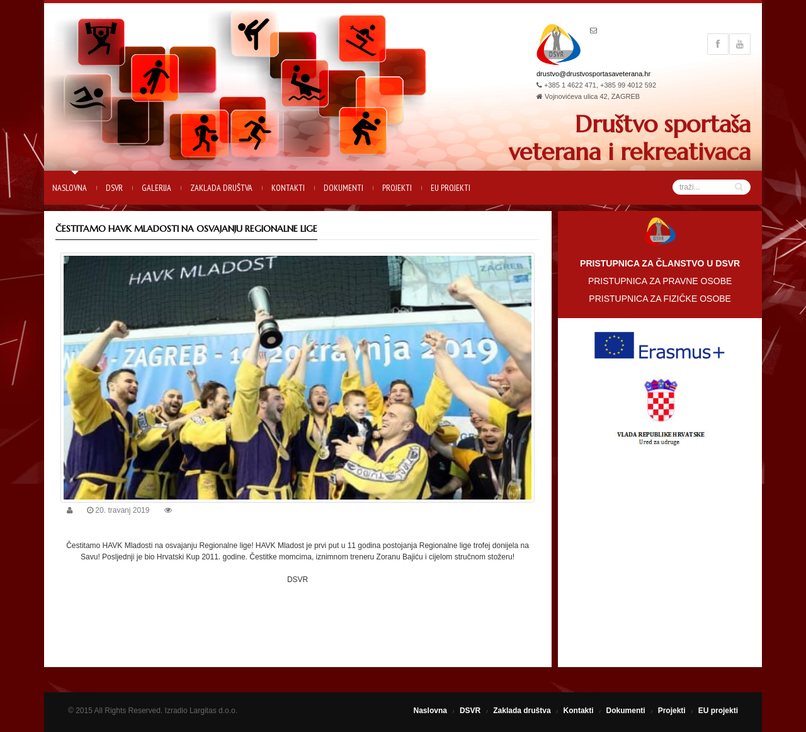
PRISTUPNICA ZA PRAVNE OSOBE (660, 281)
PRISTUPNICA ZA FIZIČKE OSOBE (660, 299)
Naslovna (69, 187)
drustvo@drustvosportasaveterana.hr (593, 73)
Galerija (156, 187)
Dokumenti (343, 187)
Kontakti (288, 187)
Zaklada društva (221, 187)
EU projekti (450, 187)
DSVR (114, 187)
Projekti (397, 187)
